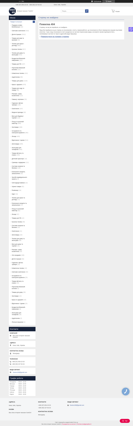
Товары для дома (17, 81)
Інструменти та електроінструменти (18, 131)
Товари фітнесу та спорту (17, 154)
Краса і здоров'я (17, 84)
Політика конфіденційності (84, 424)
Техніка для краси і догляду (18, 44)
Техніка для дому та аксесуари (18, 54)
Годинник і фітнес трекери (17, 104)
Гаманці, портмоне (18, 99)
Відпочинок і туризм (18, 140)
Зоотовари (15, 127)
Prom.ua (75, 422)
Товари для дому (17, 292)
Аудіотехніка (16, 77)
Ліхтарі (14, 136)
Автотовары (15, 235)
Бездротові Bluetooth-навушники (19, 59)
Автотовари (15, 144)
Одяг (13, 194)
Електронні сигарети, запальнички (18, 172)
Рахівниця (15, 190)
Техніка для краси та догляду (18, 198)
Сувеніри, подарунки (18, 162)
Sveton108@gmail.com (20, 372)
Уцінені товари (16, 186)
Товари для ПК (16, 64)
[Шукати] (86, 11)
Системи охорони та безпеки (18, 167)
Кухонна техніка (17, 49)
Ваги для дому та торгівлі (17, 245)
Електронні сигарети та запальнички (19, 204)
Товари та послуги (16, 22)
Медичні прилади (17, 112)
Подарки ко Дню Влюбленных (17, 26)
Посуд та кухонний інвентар (18, 122)
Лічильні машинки (17, 322)
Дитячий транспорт (18, 158)
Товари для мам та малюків (18, 39)
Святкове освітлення (18, 30)
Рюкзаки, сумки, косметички (17, 94)
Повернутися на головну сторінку (55, 37)
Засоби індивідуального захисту (19, 178)
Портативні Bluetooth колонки (18, 68)
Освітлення (15, 108)
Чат (124, 421)
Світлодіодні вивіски (18, 183)
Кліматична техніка (18, 73)
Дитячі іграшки (16, 34)
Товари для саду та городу (18, 89)
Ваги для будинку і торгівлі (18, 117)
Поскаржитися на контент (69, 424)
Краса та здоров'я (17, 300)
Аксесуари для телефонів (16, 148)
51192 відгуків (97, 1)
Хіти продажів (16, 255)
